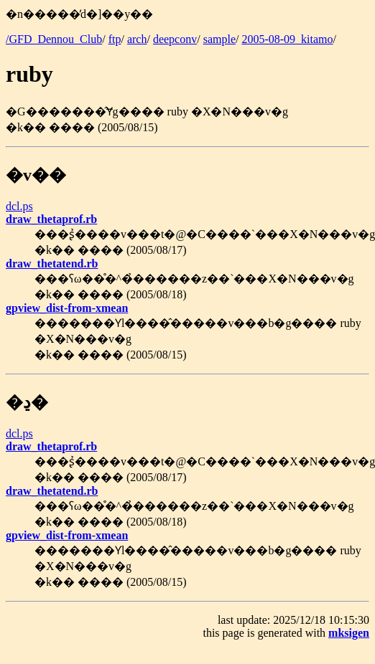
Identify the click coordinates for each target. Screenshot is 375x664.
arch (137, 39)
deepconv (175, 39)
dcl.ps (19, 206)
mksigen (348, 633)
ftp (114, 39)
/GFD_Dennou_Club (54, 39)
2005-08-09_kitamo (287, 39)
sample (219, 39)
